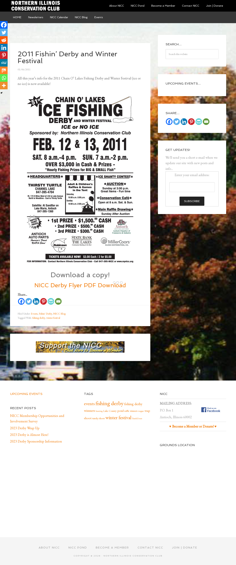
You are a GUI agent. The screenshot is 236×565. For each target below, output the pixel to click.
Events (34, 313)
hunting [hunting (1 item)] (99, 411)
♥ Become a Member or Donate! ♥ (192, 426)
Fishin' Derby (45, 313)
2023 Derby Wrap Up (24, 428)
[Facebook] (21, 301)
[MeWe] (4, 63)
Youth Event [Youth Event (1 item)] (137, 418)
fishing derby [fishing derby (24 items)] (109, 403)
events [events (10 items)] (89, 403)
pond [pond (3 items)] (120, 411)
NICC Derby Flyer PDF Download (80, 285)
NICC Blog (59, 313)
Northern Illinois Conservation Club (38, 5)
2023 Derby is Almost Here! (29, 434)
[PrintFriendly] (51, 301)
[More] (4, 85)
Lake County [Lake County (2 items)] (110, 411)
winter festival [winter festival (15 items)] (118, 417)
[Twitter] (28, 301)
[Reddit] (4, 40)
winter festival (53, 317)
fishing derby (38, 317)
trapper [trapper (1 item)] (141, 411)
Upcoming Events (26, 394)
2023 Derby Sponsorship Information (36, 441)
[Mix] (4, 70)
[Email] (58, 301)
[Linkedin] (36, 301)
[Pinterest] (43, 301)
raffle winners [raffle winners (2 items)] (130, 411)
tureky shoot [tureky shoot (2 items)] (98, 418)
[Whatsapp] (4, 78)
